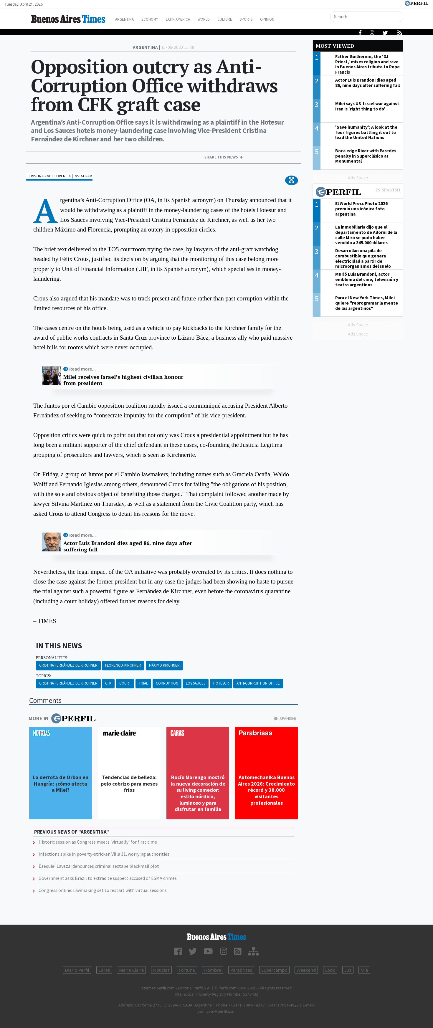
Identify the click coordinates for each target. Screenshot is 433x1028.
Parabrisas (241, 970)
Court (125, 683)
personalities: (52, 658)
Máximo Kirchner (164, 665)
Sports (266, 19)
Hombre (212, 970)
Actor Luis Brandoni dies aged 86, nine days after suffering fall (127, 546)
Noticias (161, 970)
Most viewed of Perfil (358, 192)
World (218, 19)
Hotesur (221, 683)
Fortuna (187, 970)
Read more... (82, 369)
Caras (104, 970)
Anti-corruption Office (258, 683)
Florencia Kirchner (123, 665)
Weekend (306, 970)
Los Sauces (195, 683)
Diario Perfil (77, 970)
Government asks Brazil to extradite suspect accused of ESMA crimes (108, 878)
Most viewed (335, 45)
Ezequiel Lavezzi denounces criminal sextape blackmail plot (99, 866)
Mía (364, 970)
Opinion (290, 19)
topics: (43, 676)
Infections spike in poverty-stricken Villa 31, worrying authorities (104, 854)
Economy (157, 19)
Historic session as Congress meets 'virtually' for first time (98, 842)
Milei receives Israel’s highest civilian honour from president (123, 380)
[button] (291, 180)
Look (330, 970)
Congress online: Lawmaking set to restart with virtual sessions (103, 890)
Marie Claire (131, 970)
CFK (108, 683)
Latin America (188, 19)
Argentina (129, 19)
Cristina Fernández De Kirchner (68, 665)
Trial (143, 683)
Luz (347, 970)
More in (62, 718)
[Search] (367, 16)
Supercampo (274, 970)
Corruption (167, 683)
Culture (242, 19)
